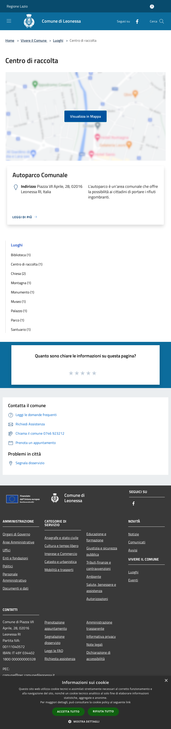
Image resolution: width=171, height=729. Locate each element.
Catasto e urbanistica (61, 561)
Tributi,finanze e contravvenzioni (98, 565)
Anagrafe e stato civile (61, 537)
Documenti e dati (15, 588)
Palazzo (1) (19, 310)
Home (9, 40)
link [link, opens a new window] (128, 702)
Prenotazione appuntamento (56, 625)
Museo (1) (18, 301)
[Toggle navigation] (9, 21)
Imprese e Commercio (61, 553)
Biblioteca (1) (21, 255)
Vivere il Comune (34, 40)
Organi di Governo (16, 534)
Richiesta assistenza (60, 658)
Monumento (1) (22, 292)
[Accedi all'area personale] (152, 6)
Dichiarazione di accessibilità (98, 655)
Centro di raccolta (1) (26, 264)
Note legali (94, 644)
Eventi (133, 580)
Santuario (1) (21, 329)
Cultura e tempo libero (61, 545)
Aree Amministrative (18, 542)
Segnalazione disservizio (55, 639)
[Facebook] (135, 21)
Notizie (133, 534)
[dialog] (85, 702)
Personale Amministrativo (14, 577)
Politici (8, 566)
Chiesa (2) (18, 273)
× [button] (166, 680)
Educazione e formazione (96, 537)
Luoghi (58, 40)
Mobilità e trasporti (59, 569)
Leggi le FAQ (54, 650)
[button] (85, 721)
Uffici (6, 550)
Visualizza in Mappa (85, 116)
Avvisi (132, 550)
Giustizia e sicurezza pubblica (101, 551)
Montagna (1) (21, 282)
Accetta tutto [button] (68, 711)
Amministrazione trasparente (99, 625)
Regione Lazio (17, 6)
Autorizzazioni (97, 598)
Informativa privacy (101, 636)
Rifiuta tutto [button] (103, 711)
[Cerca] (161, 21)
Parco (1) (17, 320)
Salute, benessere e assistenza (101, 587)
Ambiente (93, 576)
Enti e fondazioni (15, 558)
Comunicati (136, 542)
